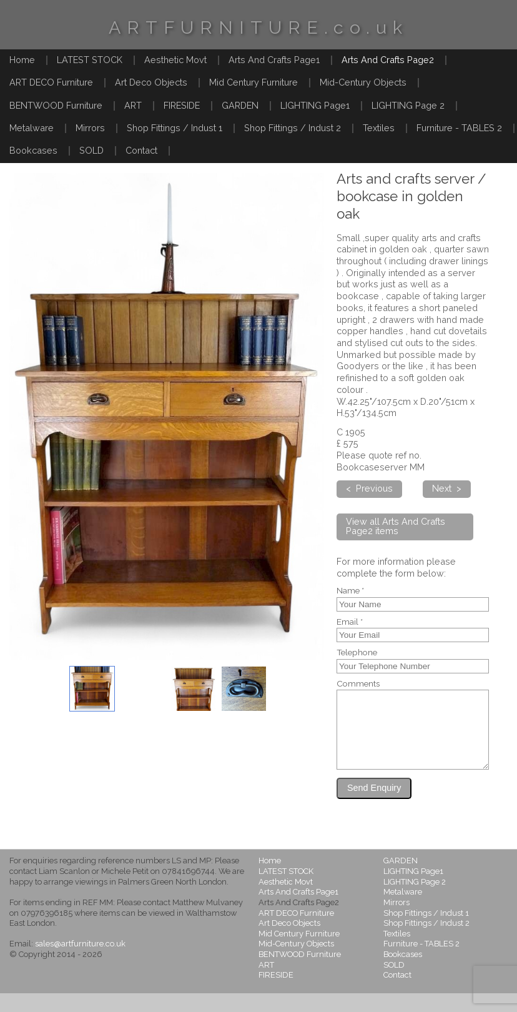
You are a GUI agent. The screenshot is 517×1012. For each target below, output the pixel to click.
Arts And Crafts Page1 (274, 59)
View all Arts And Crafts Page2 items (395, 525)
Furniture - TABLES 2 (459, 127)
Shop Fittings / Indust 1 (174, 127)
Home (22, 59)
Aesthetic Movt (175, 59)
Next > (446, 488)
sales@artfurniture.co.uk (80, 962)
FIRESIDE (182, 105)
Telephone (357, 652)
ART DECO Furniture (51, 82)
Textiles (379, 127)
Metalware (31, 127)
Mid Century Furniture (253, 82)
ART (133, 105)
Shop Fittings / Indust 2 (292, 127)
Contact (141, 150)
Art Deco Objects (151, 82)
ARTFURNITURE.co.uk (258, 27)
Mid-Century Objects (363, 82)
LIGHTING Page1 (315, 105)
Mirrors (90, 127)
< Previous (369, 488)
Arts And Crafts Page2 (388, 59)
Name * (350, 591)
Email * (350, 622)
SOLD (91, 150)
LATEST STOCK (89, 59)
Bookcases (33, 150)
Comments (358, 684)
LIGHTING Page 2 (408, 105)
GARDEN (240, 105)
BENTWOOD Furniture (55, 105)
